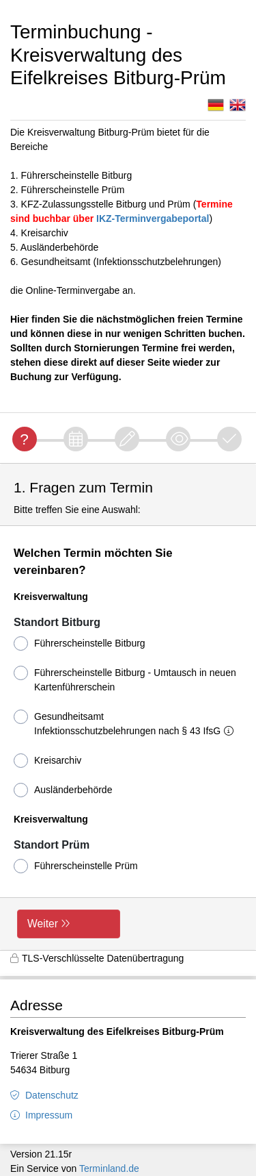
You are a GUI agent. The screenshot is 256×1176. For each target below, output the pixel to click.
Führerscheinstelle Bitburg (79, 643)
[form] (128, 707)
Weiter (42, 923)
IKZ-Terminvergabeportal (152, 218)
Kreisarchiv (47, 760)
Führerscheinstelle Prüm (76, 866)
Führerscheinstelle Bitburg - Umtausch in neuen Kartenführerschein (125, 679)
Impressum (48, 1115)
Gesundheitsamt (126, 723)
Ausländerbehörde (63, 790)
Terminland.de (109, 1168)
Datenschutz (52, 1095)
